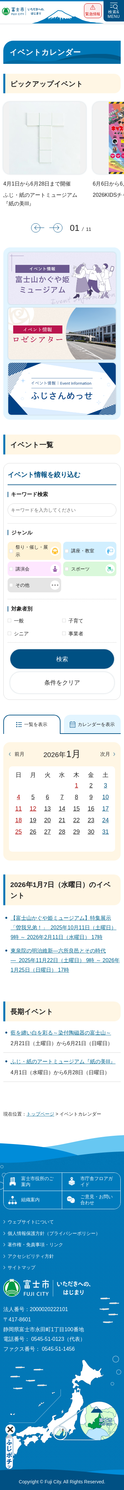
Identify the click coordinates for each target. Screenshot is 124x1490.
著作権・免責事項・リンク (35, 1244)
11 (18, 808)
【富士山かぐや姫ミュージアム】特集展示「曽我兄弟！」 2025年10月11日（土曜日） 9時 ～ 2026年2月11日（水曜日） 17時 (63, 927)
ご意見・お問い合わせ (96, 1199)
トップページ (40, 1114)
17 (105, 808)
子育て (75, 620)
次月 (105, 754)
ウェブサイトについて (31, 1221)
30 (91, 832)
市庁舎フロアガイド (96, 1181)
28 (62, 832)
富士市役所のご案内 (37, 1181)
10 (105, 797)
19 (33, 820)
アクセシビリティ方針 (31, 1256)
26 (33, 832)
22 (76, 820)
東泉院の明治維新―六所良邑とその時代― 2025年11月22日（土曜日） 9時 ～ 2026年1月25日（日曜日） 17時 (65, 960)
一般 (19, 620)
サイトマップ (21, 1267)
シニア (21, 633)
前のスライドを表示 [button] (37, 228)
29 (76, 832)
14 (62, 808)
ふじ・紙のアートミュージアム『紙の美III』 (40, 199)
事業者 (75, 633)
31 (105, 832)
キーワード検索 (29, 494)
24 (105, 820)
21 (62, 820)
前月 (19, 754)
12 (33, 808)
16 (91, 808)
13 (47, 808)
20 (47, 820)
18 (18, 820)
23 (91, 820)
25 (18, 832)
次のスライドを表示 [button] (55, 228)
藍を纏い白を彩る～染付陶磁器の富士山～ (61, 1033)
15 (76, 808)
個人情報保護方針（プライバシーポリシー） (54, 1233)
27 (47, 832)
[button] (93, 10)
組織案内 (30, 1199)
